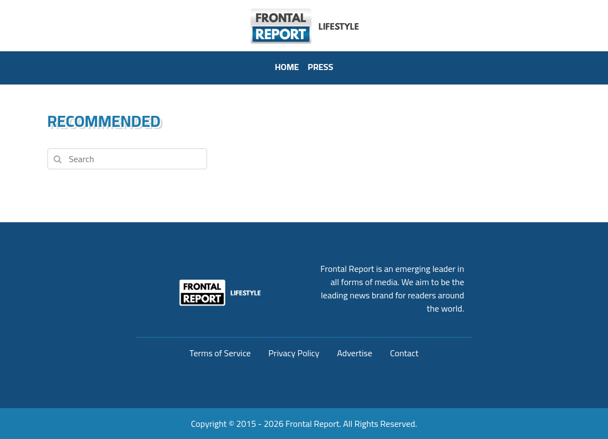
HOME (287, 66)
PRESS (320, 66)
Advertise (354, 353)
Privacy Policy (293, 353)
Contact (404, 353)
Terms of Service (220, 353)
